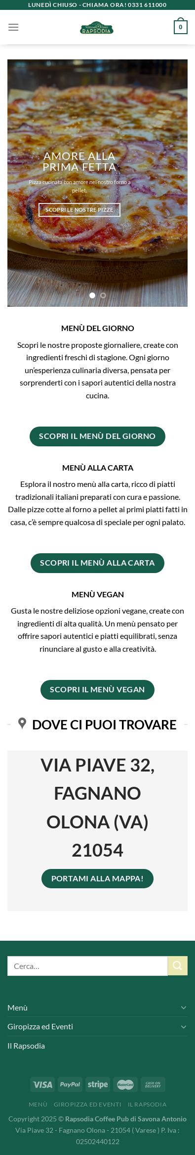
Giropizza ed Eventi (40, 1026)
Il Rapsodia (26, 1045)
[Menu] (13, 27)
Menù (17, 1007)
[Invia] (178, 965)
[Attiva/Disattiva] (184, 1007)
